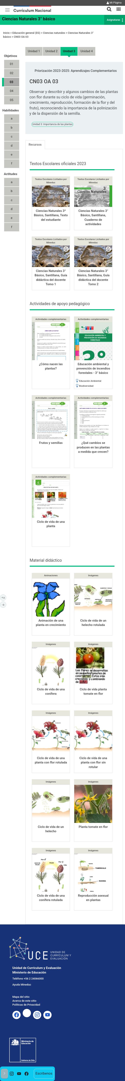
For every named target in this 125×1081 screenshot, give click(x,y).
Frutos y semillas (50, 443)
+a (3, 597)
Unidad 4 (86, 51)
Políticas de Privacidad (26, 1004)
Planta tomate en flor (93, 827)
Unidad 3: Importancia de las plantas (52, 124)
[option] (11, 1074)
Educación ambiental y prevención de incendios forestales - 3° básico (93, 368)
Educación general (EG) (26, 32)
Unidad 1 (34, 51)
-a (4, 604)
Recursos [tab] (35, 144)
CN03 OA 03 (21, 36)
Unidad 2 (51, 51)
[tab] (107, 7)
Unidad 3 (69, 51)
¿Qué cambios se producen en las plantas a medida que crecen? (93, 447)
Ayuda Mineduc (21, 984)
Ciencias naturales (54, 32)
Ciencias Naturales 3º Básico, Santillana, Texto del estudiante (51, 215)
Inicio (6, 32)
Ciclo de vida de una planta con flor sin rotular (93, 762)
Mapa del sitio (20, 996)
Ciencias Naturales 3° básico (28, 18)
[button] (107, 7)
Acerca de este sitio (24, 1000)
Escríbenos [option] (43, 1073)
